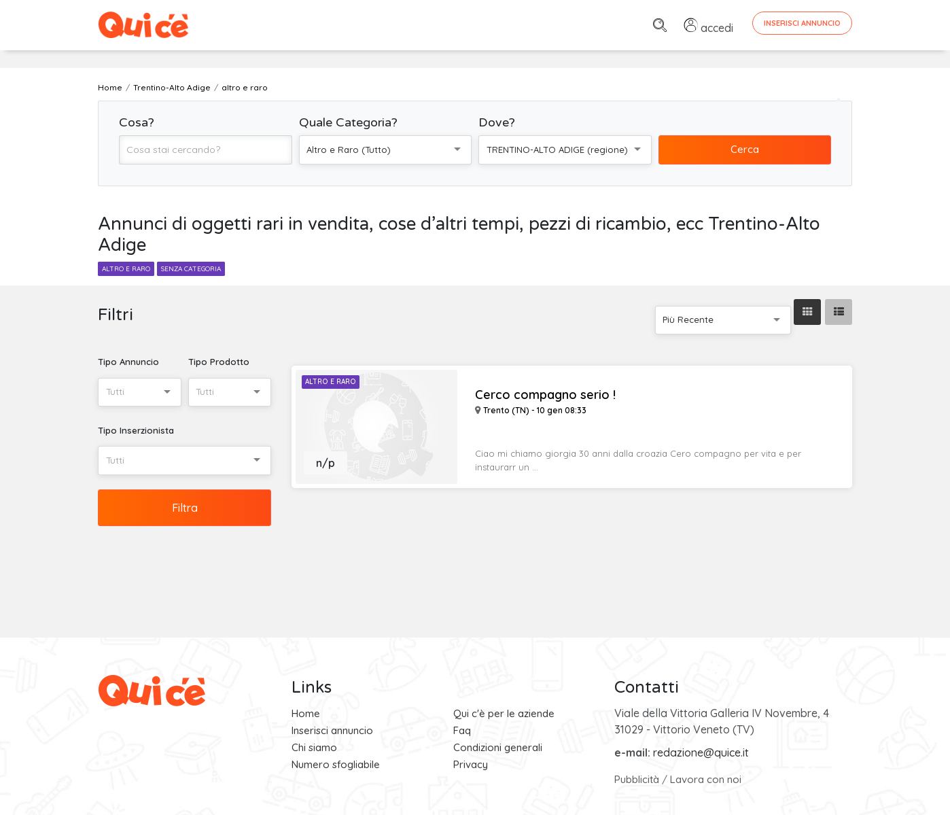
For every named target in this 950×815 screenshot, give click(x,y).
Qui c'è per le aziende (504, 713)
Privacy (470, 764)
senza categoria (191, 268)
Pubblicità (636, 779)
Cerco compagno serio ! (545, 394)
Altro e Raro (330, 381)
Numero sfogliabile (336, 764)
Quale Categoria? (348, 122)
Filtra (185, 508)
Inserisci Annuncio (802, 23)
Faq (462, 730)
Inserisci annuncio (332, 730)
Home (306, 713)
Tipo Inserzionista (136, 430)
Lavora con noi (705, 779)
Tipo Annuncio (128, 361)
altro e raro (126, 268)
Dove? (496, 122)
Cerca (745, 149)
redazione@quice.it (701, 752)
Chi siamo (314, 747)
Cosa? (136, 122)
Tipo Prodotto (218, 361)
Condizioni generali (497, 747)
